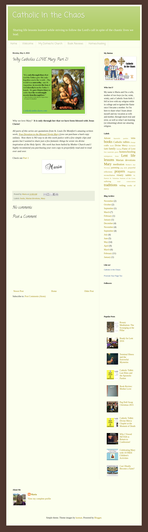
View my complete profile (39, 499)
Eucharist (132, 145)
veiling (122, 185)
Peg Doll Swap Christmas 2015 (127, 403)
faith (106, 149)
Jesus (117, 156)
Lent (124, 156)
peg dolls (123, 168)
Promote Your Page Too (113, 276)
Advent (107, 138)
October (107, 204)
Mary (43, 198)
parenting (115, 167)
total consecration (126, 181)
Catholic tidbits (121, 142)
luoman (79, 518)
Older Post (89, 291)
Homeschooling (97, 44)
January (107, 220)
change (132, 142)
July (106, 235)
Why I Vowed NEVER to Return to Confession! (126, 438)
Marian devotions (33, 198)
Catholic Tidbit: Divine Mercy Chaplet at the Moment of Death (127, 422)
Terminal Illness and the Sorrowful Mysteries (127, 358)
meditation (118, 164)
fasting (119, 149)
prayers (120, 171)
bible (133, 138)
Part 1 (26, 158)
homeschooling (127, 151)
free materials (109, 152)
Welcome (27, 44)
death (112, 145)
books (22, 198)
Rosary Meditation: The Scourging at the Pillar (127, 326)
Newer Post (18, 291)
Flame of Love (128, 149)
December (108, 223)
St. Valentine (114, 178)
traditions (110, 185)
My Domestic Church (50, 44)
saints (128, 175)
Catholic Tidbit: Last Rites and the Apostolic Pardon (127, 374)
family (112, 148)
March (107, 212)
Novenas (107, 168)
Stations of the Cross (127, 178)
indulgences (108, 156)
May (106, 242)
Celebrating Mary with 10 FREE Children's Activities (127, 454)
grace (116, 152)
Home (13, 44)
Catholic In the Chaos (49, 15)
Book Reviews (75, 44)
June (106, 238)
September (108, 208)
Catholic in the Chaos (112, 270)
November (108, 201)
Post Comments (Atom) (35, 296)
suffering (107, 181)
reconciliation (109, 175)
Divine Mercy (121, 145)
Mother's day (130, 165)
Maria (34, 494)
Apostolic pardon (120, 138)
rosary (120, 175)
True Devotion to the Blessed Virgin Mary (39, 134)
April (106, 246)
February (108, 216)
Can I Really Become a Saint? (127, 467)
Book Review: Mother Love (126, 387)
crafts (106, 145)
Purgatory (131, 172)
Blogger (97, 518)
